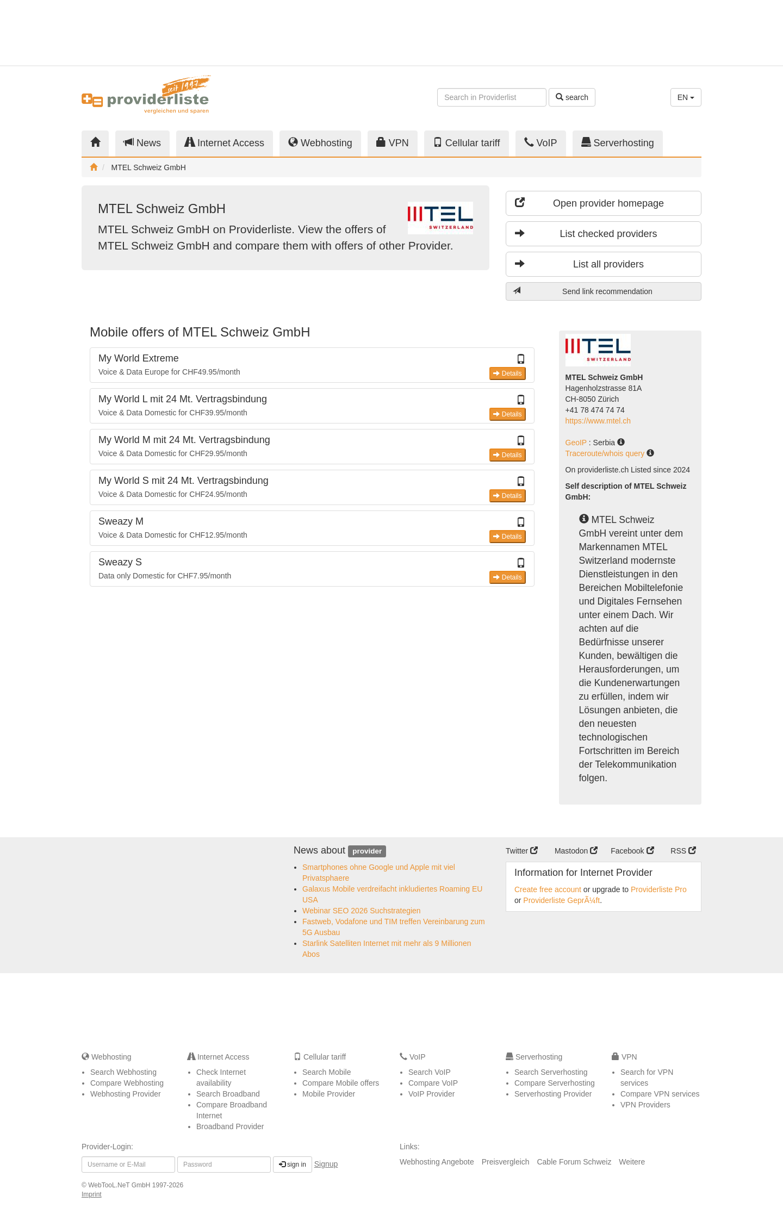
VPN (392, 142)
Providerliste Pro (659, 889)
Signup (326, 1164)
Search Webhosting (123, 1072)
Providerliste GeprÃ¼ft (561, 900)
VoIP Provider (431, 1093)
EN (686, 97)
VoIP (540, 142)
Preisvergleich (506, 1161)
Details (507, 373)
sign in (292, 1164)
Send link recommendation (582, 291)
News (142, 142)
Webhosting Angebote (437, 1161)
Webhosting (320, 142)
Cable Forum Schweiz (574, 1161)
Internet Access (224, 142)
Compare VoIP (433, 1083)
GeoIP (577, 442)
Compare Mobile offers (340, 1083)
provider (367, 851)
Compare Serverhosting (554, 1083)
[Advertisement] (603, 32)
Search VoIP (429, 1072)
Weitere (632, 1161)
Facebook (632, 850)
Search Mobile (326, 1072)
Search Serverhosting (551, 1072)
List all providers (579, 264)
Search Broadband (228, 1093)
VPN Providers (645, 1104)
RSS (683, 850)
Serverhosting (617, 142)
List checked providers (586, 233)
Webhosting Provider (125, 1093)
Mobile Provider (328, 1093)
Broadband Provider (230, 1126)
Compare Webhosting (127, 1083)
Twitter (522, 850)
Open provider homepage (589, 203)
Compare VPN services (660, 1093)
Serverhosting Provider (553, 1093)
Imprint (92, 1194)
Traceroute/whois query (606, 453)
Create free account (547, 889)
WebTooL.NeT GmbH (120, 1185)
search (572, 97)
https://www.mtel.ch (598, 420)
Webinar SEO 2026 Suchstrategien (361, 910)
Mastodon (576, 850)
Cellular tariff (466, 142)
